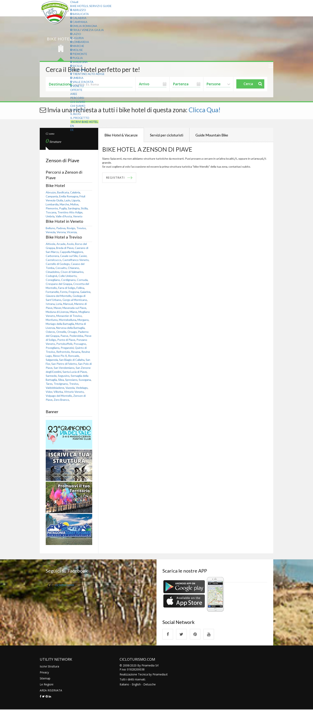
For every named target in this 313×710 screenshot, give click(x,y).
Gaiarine (85, 291)
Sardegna (79, 62)
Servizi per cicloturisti (166, 135)
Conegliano (53, 279)
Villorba (58, 391)
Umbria (76, 78)
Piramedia (159, 675)
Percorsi (77, 97)
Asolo (70, 244)
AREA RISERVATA (51, 691)
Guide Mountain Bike (211, 135)
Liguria (77, 38)
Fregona (74, 291)
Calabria (78, 18)
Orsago (72, 331)
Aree (73, 93)
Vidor (49, 391)
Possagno (80, 343)
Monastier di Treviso (69, 315)
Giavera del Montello (58, 295)
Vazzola (70, 387)
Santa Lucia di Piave (74, 371)
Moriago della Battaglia (60, 323)
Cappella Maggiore (71, 252)
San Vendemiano (64, 367)
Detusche (149, 685)
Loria (59, 303)
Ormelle (61, 331)
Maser (57, 307)
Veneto (77, 86)
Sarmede (51, 375)
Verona (61, 232)
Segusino (63, 375)
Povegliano (52, 347)
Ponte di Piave (66, 339)
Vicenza (72, 232)
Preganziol (67, 347)
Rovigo (71, 228)
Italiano (124, 685)
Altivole (50, 244)
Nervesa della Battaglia (70, 327)
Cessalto (61, 267)
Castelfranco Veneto (75, 260)
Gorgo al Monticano (74, 299)
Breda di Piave (65, 248)
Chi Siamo (77, 101)
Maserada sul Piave (74, 307)
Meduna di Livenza (57, 311)
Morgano (83, 319)
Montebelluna (67, 319)
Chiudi (74, 2)
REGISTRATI (115, 177)
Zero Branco (61, 399)
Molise (76, 50)
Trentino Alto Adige (87, 74)
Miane (73, 311)
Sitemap (45, 679)
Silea (61, 379)
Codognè (51, 275)
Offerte (76, 89)
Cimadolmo (52, 271)
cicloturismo (64, 585)
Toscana (78, 70)
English (136, 685)
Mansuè (68, 303)
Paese (64, 335)
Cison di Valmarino (72, 271)
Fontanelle (52, 291)
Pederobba (76, 335)
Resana (75, 351)
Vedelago (82, 387)
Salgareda (52, 359)
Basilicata (79, 14)
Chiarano (73, 267)
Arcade (60, 244)
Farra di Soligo (66, 287)
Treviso (81, 228)
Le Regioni (46, 685)
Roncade (73, 355)
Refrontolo (63, 351)
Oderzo (50, 331)
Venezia (50, 232)
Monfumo (52, 319)
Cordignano (68, 279)
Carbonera (52, 256)
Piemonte (78, 54)
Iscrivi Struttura (49, 667)
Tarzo (49, 383)
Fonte (63, 291)
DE (72, 129)
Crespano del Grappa (59, 283)
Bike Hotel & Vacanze (121, 135)
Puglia (76, 58)
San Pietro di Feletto (64, 363)
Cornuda (82, 279)
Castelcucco (53, 260)
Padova (60, 228)
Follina (80, 287)
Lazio (75, 34)
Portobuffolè (64, 343)
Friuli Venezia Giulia (87, 30)
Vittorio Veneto (74, 391)
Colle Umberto (67, 275)
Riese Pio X (60, 355)
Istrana (50, 303)
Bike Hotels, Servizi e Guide (91, 6)
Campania (78, 22)
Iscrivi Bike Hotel (84, 121)
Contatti (77, 109)
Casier (83, 256)
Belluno (50, 228)
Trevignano (61, 383)
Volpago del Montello (59, 395)
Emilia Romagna (83, 26)
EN (72, 125)
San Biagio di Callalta (71, 359)
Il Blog (75, 113)
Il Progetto (79, 117)
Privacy (44, 673)
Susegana (85, 379)
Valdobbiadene (55, 387)
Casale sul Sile (69, 256)
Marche (77, 46)
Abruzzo (78, 10)
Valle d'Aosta (81, 82)
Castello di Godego (58, 264)
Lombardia (79, 42)
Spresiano (71, 379)
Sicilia (76, 66)
